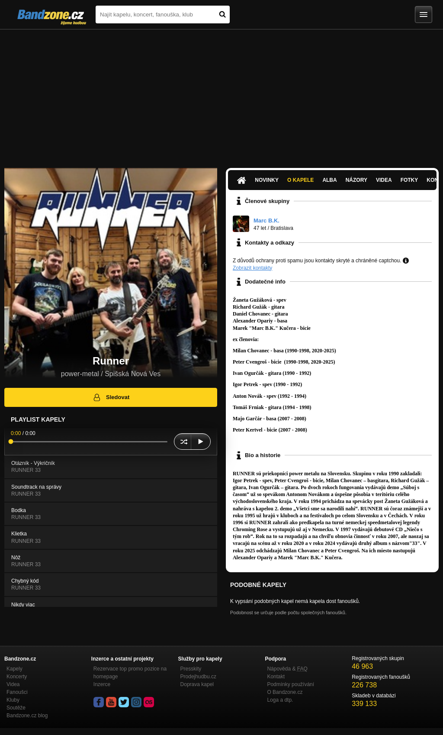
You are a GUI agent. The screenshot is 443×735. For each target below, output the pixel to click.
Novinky (267, 180)
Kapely (14, 669)
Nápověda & (287, 669)
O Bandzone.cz (284, 692)
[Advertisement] (221, 94)
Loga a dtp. (280, 700)
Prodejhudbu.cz (198, 677)
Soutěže (16, 708)
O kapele (300, 180)
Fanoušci (17, 692)
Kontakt (276, 677)
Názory (356, 180)
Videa (384, 180)
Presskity (191, 669)
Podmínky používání (290, 684)
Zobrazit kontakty (252, 268)
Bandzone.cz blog (27, 715)
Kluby (12, 700)
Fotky (409, 180)
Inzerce (101, 684)
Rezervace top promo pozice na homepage (130, 673)
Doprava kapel (197, 684)
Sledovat (111, 397)
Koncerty (16, 677)
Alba (329, 180)
